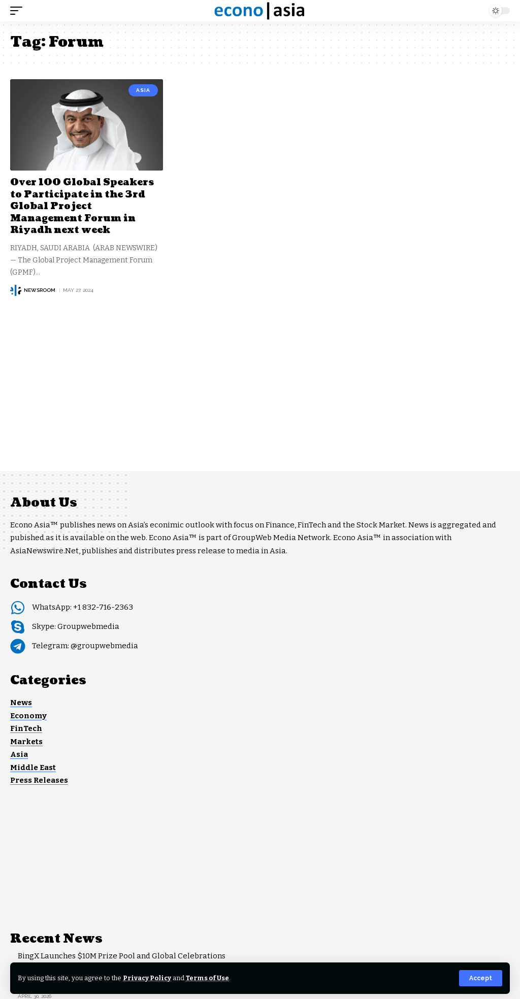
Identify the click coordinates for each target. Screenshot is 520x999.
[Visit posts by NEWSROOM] (15, 290)
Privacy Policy (147, 978)
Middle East (33, 767)
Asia (143, 90)
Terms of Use (207, 978)
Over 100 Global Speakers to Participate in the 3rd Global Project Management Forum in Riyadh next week (82, 206)
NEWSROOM (39, 290)
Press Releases (39, 780)
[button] (480, 978)
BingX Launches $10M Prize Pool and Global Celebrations (121, 955)
